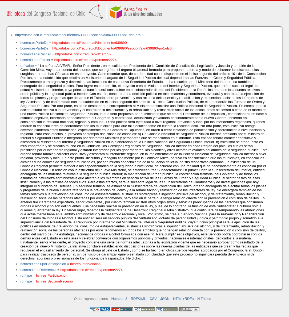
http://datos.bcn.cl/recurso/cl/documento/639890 (89, 43)
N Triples (204, 299)
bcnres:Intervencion (85, 264)
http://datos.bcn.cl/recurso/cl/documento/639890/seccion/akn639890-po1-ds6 (111, 48)
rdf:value (27, 66)
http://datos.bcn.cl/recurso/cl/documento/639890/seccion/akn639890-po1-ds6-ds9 (78, 35)
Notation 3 (119, 299)
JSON (165, 299)
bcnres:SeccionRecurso (54, 281)
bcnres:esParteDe (34, 43)
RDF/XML (138, 299)
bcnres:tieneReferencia (38, 270)
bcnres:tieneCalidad (35, 54)
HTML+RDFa (183, 299)
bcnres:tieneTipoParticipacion (43, 264)
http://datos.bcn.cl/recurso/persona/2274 (85, 60)
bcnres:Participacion (51, 275)
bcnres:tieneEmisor (35, 60)
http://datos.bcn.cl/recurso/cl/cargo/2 (83, 54)
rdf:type (26, 275)
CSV (153, 299)
